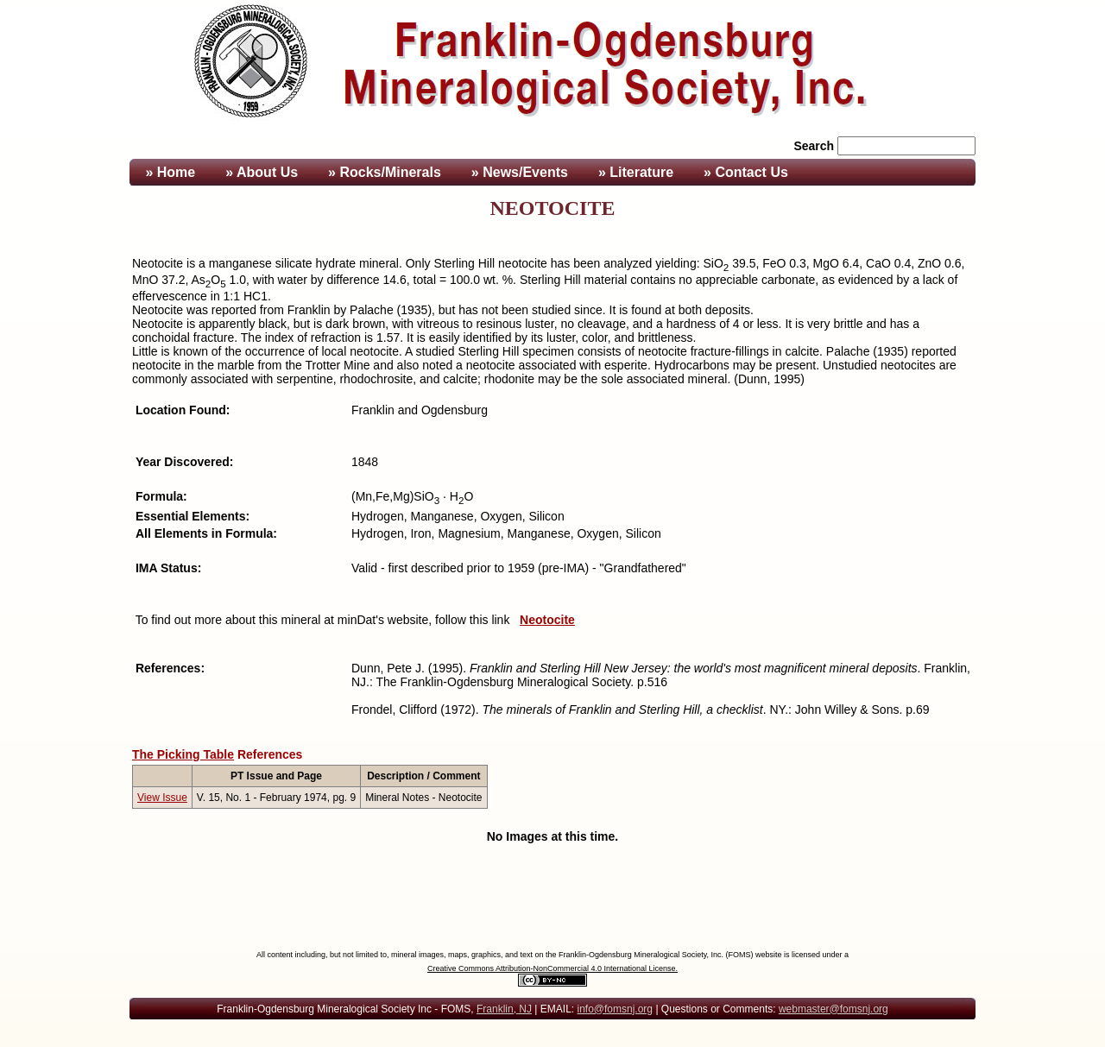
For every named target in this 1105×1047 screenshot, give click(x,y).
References (270, 754)
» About (261, 172)
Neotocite (547, 620)
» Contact (746, 172)
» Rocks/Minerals (384, 172)
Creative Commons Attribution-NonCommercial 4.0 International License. (552, 968)
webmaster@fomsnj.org (833, 1009)
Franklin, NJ (504, 1009)
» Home (168, 172)
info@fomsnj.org (615, 1009)
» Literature (635, 172)
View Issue (162, 798)
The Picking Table (183, 754)
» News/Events (519, 172)
